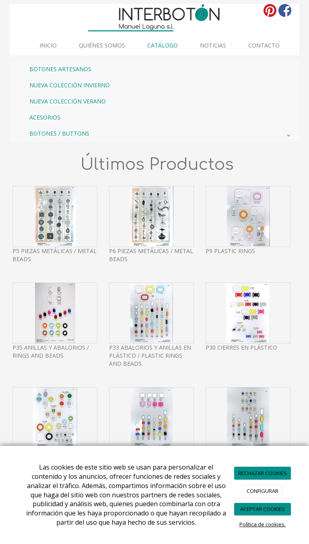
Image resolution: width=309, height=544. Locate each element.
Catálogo (162, 45)
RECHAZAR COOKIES (262, 473)
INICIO (48, 45)
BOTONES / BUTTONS (161, 135)
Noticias (213, 45)
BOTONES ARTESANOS (60, 69)
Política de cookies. (262, 524)
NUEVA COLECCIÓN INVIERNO (69, 85)
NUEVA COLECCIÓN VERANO (67, 101)
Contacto (264, 45)
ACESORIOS (44, 117)
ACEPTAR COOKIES (262, 509)
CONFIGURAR (262, 491)
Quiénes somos (102, 45)
